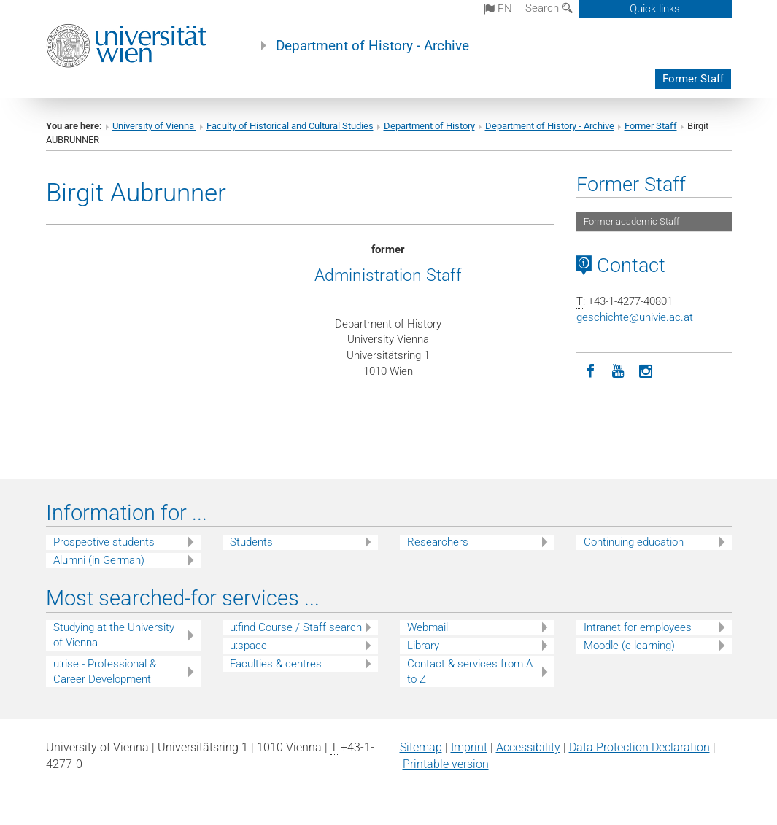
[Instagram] (646, 370)
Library (423, 645)
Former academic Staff (631, 221)
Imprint (469, 747)
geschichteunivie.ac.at (634, 317)
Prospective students (104, 542)
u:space (248, 645)
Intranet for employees (638, 627)
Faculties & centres (276, 663)
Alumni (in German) (98, 560)
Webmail (427, 627)
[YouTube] (618, 370)
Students (251, 542)
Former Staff (693, 78)
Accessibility (528, 747)
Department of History (429, 125)
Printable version (446, 764)
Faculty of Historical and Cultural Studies (290, 125)
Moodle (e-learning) (629, 645)
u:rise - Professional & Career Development (104, 671)
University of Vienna (154, 125)
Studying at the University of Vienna (113, 635)
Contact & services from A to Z (470, 671)
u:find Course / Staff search (296, 627)
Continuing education (634, 542)
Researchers (437, 542)
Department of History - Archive (372, 46)
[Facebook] (590, 370)
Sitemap (421, 747)
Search (549, 8)
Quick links (655, 8)
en (498, 8)
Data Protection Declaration (639, 747)
